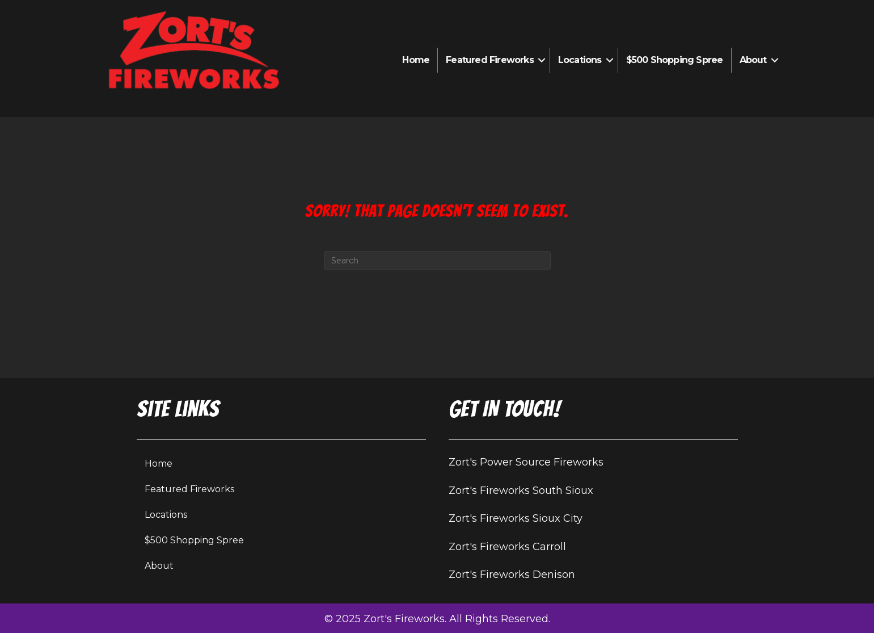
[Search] (437, 260)
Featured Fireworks (490, 60)
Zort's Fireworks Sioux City (515, 518)
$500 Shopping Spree (674, 60)
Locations (580, 60)
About (753, 60)
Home (415, 60)
